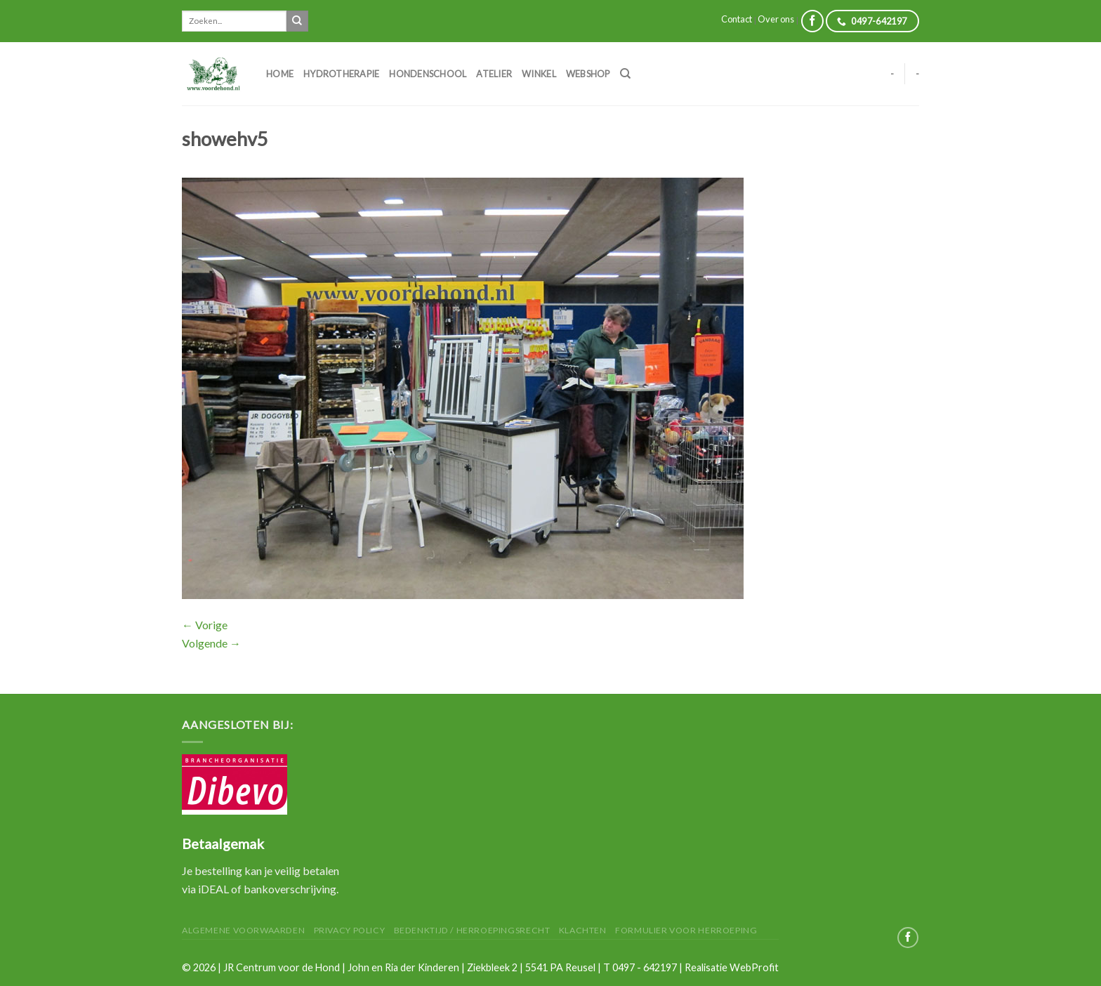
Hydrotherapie (341, 73)
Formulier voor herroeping (686, 930)
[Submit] (297, 21)
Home (280, 73)
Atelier (494, 73)
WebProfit (754, 967)
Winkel (539, 73)
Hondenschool (427, 73)
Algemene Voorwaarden (243, 930)
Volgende (211, 643)
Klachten (583, 930)
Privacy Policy (349, 930)
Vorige (205, 624)
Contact (736, 19)
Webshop (588, 73)
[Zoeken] (625, 73)
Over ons (776, 19)
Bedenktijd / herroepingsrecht (472, 930)
